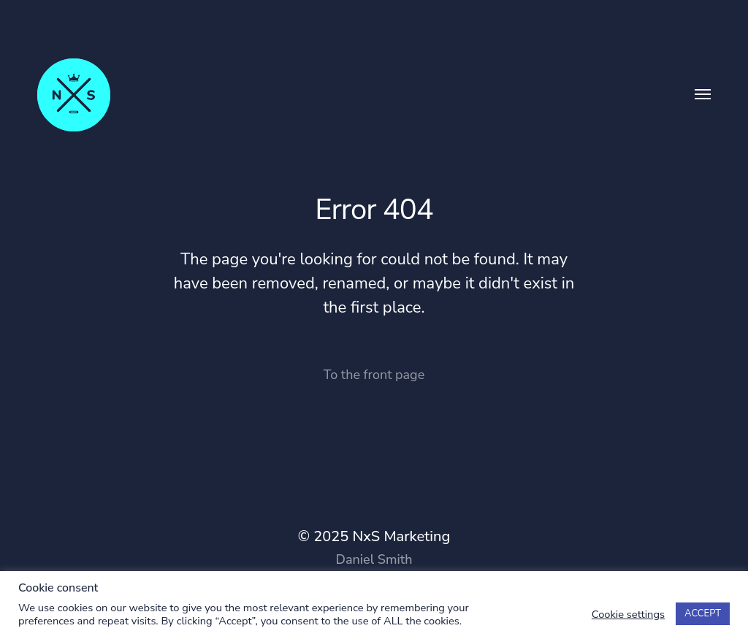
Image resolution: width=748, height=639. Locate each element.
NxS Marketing (401, 536)
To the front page (374, 374)
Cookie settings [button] (628, 614)
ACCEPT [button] (702, 613)
